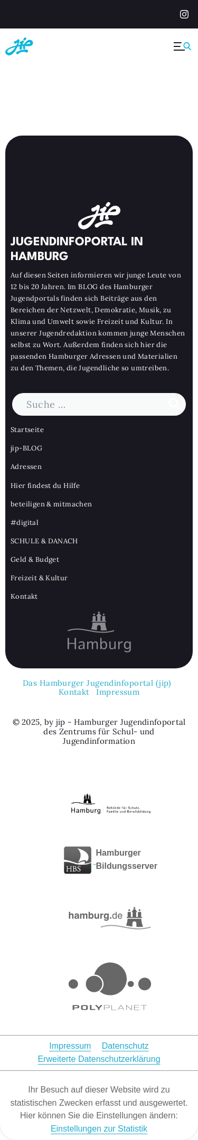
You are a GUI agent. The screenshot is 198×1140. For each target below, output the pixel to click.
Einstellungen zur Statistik (99, 1128)
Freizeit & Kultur (39, 577)
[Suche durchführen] (174, 404)
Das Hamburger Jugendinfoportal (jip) (97, 683)
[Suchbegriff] (99, 404)
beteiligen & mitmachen (51, 504)
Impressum (117, 691)
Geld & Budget (35, 559)
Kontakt (24, 596)
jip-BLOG (26, 448)
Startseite (27, 429)
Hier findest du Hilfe (45, 485)
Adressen (26, 466)
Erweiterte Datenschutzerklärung (98, 1059)
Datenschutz (125, 1045)
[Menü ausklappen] (183, 46)
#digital (25, 522)
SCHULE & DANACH (44, 541)
